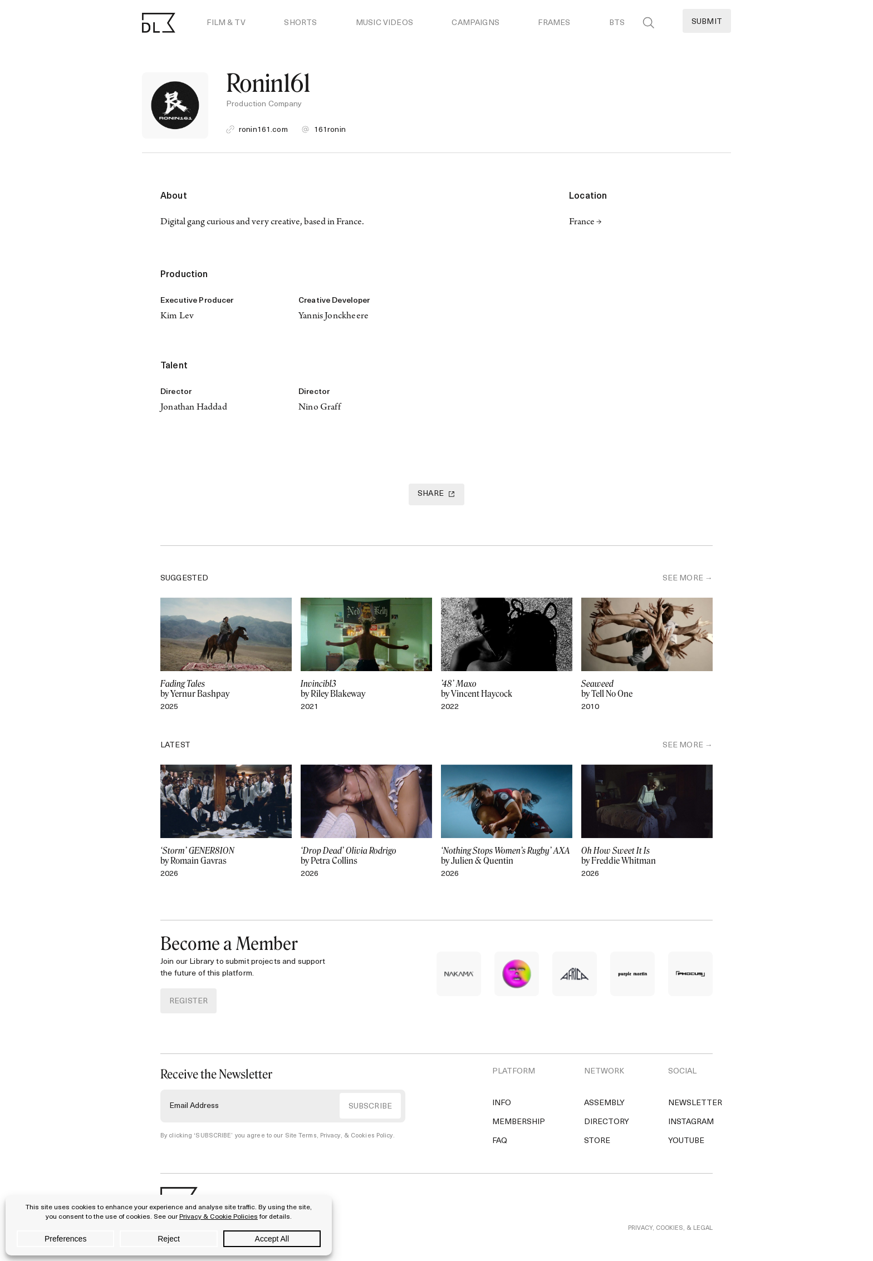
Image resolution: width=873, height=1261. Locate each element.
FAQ (499, 1141)
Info (501, 1103)
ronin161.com (263, 130)
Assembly (604, 1103)
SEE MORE (683, 578)
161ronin (330, 130)
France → (585, 223)
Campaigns (475, 23)
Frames (554, 23)
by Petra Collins (366, 856)
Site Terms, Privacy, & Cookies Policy (339, 1136)
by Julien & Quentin (506, 856)
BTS (617, 23)
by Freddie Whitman (647, 856)
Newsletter (695, 1103)
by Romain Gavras (226, 856)
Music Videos (384, 23)
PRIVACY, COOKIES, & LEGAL (670, 1228)
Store (597, 1141)
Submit (706, 22)
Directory (606, 1122)
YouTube (686, 1141)
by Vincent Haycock (506, 689)
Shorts (300, 23)
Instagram (691, 1122)
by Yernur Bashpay (226, 689)
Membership (518, 1122)
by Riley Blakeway (366, 689)
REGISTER (188, 1001)
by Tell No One (647, 689)
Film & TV (226, 23)
